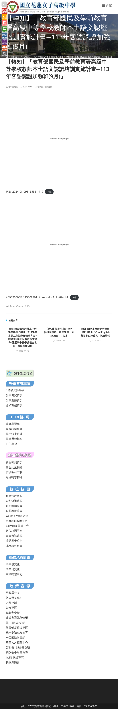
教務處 (40, 86)
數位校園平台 (14, 530)
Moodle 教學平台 (16, 521)
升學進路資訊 (14, 400)
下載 (49, 191)
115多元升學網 (15, 390)
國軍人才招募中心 (17, 642)
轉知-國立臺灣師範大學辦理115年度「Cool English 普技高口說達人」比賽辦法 (95, 332)
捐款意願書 (13, 662)
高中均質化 (13, 569)
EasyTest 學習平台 (17, 526)
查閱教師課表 (14, 506)
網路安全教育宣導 (17, 652)
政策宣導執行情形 (17, 617)
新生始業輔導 (14, 467)
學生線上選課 (14, 434)
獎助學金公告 (14, 540)
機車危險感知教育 (17, 632)
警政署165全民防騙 (18, 647)
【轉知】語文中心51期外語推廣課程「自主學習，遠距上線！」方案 (59, 332)
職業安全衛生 (14, 612)
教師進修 (48, 86)
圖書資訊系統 (14, 536)
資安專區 (11, 607)
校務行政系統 (14, 496)
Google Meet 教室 (17, 516)
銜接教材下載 (14, 472)
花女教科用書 (14, 546)
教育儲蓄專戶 (14, 598)
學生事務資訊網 (15, 622)
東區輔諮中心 (14, 574)
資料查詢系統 (14, 501)
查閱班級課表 (14, 511)
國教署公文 (13, 592)
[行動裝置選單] (107, 6)
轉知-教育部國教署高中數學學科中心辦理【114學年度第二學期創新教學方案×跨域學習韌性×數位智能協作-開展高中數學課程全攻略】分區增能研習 (22, 337)
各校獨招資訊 (14, 405)
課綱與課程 (13, 424)
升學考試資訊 (14, 395)
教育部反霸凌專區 (17, 627)
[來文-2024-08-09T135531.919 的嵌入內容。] (59, 139)
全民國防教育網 (15, 637)
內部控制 (11, 602)
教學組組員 (13, 86)
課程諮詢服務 (14, 429)
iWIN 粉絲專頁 (15, 657)
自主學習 (11, 444)
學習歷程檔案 (14, 439)
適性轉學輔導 (14, 477)
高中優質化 (13, 564)
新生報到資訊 (14, 462)
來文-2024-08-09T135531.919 (24, 191)
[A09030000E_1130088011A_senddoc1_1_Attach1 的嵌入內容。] (59, 244)
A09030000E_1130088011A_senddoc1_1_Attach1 (37, 297)
